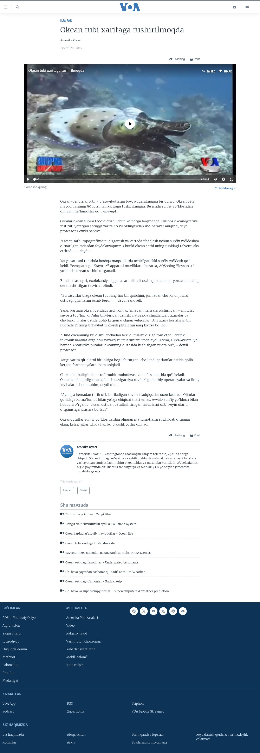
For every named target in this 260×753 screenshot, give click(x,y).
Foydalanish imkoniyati (149, 742)
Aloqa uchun (76, 734)
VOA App (8, 704)
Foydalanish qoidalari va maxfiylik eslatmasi (222, 737)
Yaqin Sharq (11, 634)
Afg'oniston (11, 626)
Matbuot (8, 657)
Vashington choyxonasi (83, 641)
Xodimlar (9, 742)
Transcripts (74, 665)
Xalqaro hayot (76, 634)
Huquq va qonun (14, 649)
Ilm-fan (66, 21)
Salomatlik (10, 665)
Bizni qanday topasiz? (148, 734)
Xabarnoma (75, 711)
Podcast (8, 711)
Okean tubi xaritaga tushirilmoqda (56, 71)
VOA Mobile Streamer (148, 711)
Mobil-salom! (76, 657)
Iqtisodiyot (10, 641)
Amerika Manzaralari (82, 618)
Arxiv (71, 742)
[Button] (177, 59)
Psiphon (138, 704)
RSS (70, 704)
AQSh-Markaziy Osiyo (19, 618)
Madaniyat (10, 681)
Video (70, 626)
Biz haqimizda (13, 734)
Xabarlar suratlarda (80, 649)
